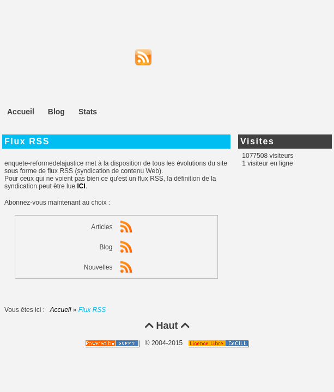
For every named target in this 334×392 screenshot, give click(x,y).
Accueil (60, 310)
